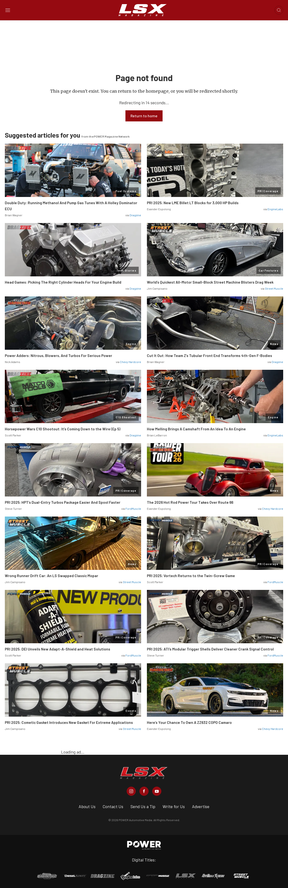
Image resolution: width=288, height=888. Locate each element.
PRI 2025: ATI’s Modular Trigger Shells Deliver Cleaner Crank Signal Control (210, 649)
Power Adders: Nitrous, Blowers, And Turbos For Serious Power (58, 355)
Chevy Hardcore (130, 362)
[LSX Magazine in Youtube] (156, 791)
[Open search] (278, 10)
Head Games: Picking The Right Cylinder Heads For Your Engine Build (63, 282)
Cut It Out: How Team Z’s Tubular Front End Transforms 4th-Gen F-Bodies (209, 355)
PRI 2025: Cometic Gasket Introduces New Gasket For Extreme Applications (69, 722)
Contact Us (113, 806)
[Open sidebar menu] (8, 10)
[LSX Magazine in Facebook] (144, 791)
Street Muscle (274, 288)
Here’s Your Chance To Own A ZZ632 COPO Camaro (189, 722)
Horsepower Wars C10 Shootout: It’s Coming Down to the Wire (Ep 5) (62, 429)
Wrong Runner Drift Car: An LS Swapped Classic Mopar (51, 575)
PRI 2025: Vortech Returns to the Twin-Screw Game (191, 575)
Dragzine (135, 215)
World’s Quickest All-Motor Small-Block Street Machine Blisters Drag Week (210, 282)
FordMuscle (133, 508)
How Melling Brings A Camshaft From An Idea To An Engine (196, 429)
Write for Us (174, 806)
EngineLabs (275, 209)
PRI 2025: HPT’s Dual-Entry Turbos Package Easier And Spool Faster (62, 502)
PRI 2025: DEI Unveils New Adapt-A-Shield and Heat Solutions (57, 649)
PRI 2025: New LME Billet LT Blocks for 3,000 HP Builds (193, 203)
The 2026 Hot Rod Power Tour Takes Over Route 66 (190, 502)
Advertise (200, 806)
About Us (87, 806)
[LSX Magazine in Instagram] (131, 791)
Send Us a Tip (142, 806)
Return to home (144, 115)
